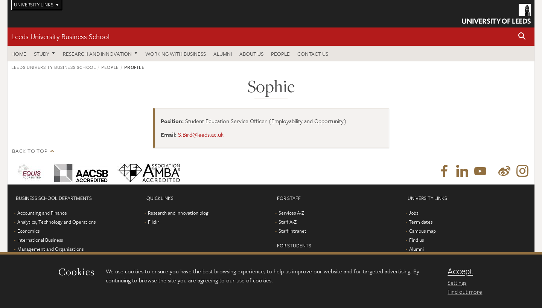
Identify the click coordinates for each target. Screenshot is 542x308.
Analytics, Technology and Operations (56, 222)
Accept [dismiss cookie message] (460, 271)
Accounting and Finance (42, 213)
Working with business (175, 54)
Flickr (153, 222)
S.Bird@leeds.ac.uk (201, 134)
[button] (522, 36)
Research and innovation (97, 54)
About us (251, 54)
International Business (40, 240)
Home (18, 54)
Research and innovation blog (178, 213)
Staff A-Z (288, 222)
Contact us (312, 54)
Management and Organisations (50, 249)
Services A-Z (291, 213)
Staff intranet (292, 231)
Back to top (29, 151)
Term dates (420, 222)
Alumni (222, 54)
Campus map (422, 231)
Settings (457, 282)
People (280, 54)
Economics (28, 231)
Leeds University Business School (60, 36)
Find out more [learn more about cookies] (465, 291)
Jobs (413, 213)
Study (41, 54)
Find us (416, 240)
